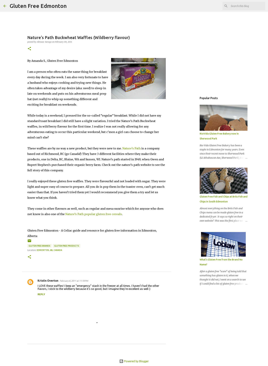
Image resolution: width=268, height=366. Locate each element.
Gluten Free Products (66, 246)
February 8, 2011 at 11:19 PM (74, 281)
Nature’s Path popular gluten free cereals (93, 214)
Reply (41, 294)
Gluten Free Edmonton (38, 6)
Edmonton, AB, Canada (49, 250)
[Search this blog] (247, 6)
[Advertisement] (189, 148)
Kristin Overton (48, 280)
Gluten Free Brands (39, 246)
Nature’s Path (131, 148)
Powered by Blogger (134, 361)
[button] (29, 49)
